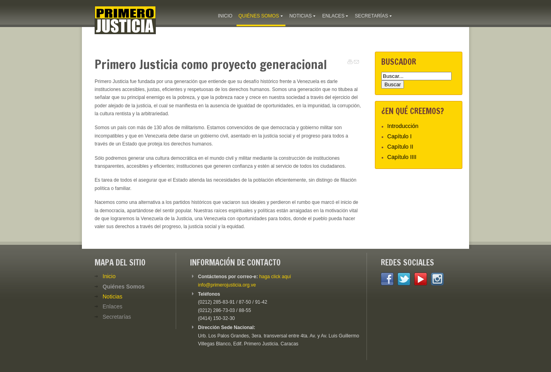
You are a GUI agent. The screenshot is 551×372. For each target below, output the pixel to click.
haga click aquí (275, 276)
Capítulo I (399, 136)
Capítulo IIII (402, 157)
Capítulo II (400, 146)
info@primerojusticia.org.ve (227, 285)
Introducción (402, 126)
